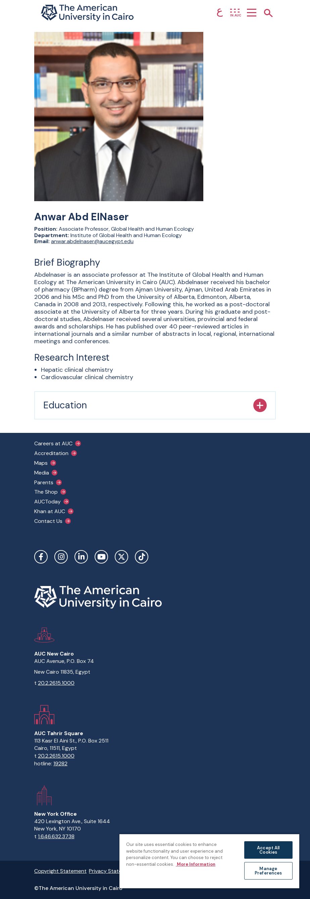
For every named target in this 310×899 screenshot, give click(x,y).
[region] (209, 861)
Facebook (41, 557)
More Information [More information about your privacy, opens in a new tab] (195, 864)
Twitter (121, 557)
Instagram (61, 557)
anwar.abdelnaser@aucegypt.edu (92, 241)
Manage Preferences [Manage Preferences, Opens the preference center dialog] (268, 871)
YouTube (101, 557)
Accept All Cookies (268, 850)
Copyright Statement (60, 870)
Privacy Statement (112, 870)
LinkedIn (81, 557)
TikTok (141, 557)
